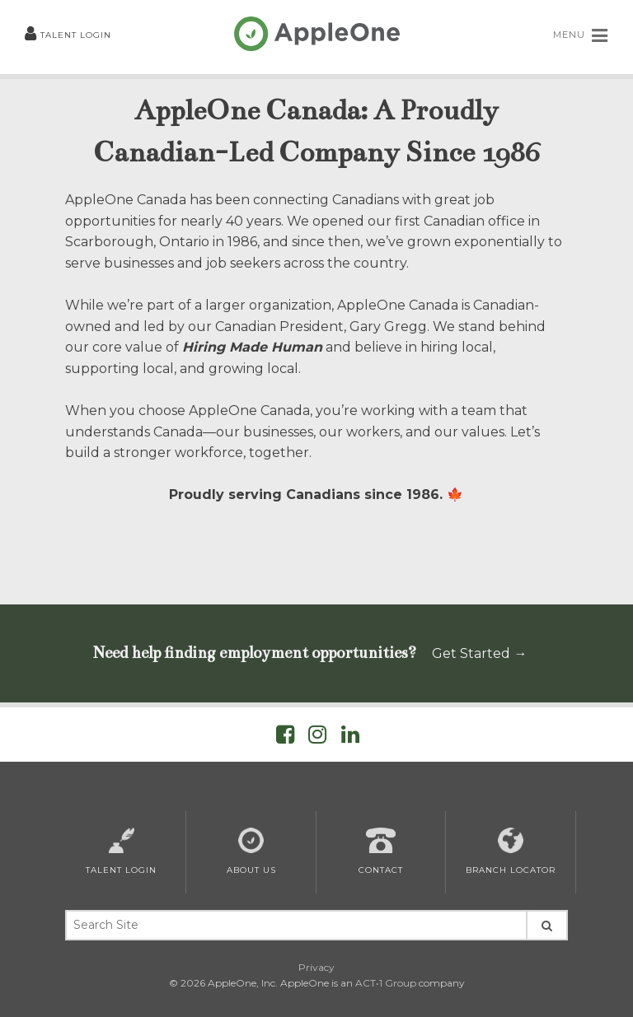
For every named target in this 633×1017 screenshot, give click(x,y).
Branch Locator (511, 851)
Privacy (316, 967)
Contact (381, 851)
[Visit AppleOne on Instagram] (317, 737)
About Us (251, 851)
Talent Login (68, 35)
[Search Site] (547, 925)
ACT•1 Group (385, 983)
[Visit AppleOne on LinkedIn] (350, 737)
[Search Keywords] (295, 925)
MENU (580, 35)
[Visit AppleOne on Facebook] (285, 737)
